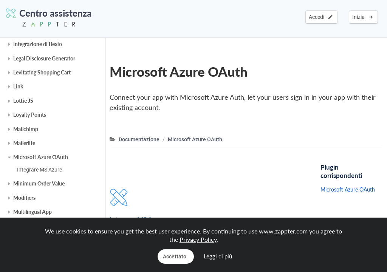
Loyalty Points (29, 114)
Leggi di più (218, 256)
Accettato (174, 256)
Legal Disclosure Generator (44, 58)
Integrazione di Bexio (37, 44)
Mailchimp (25, 129)
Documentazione (139, 139)
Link (18, 86)
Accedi (321, 17)
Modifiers (24, 198)
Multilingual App (32, 212)
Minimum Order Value (39, 183)
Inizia (362, 17)
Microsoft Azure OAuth (40, 157)
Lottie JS (23, 100)
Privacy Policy (198, 239)
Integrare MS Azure (39, 170)
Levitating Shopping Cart (42, 72)
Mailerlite (24, 143)
